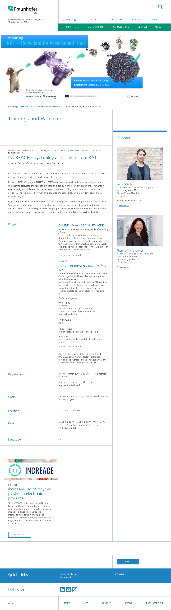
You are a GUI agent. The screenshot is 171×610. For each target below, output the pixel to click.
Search (160, 6)
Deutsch (155, 20)
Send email (124, 205)
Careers (95, 20)
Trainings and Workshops (48, 106)
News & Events (28, 106)
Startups (121, 574)
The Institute (71, 27)
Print (128, 562)
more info (19, 534)
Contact (137, 20)
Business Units (121, 27)
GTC (86, 603)
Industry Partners (71, 574)
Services (142, 27)
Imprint (128, 603)
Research (67, 577)
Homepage (13, 106)
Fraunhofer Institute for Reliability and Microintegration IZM (25, 21)
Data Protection (154, 603)
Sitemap (66, 603)
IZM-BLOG (69, 20)
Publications (116, 20)
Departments (95, 27)
